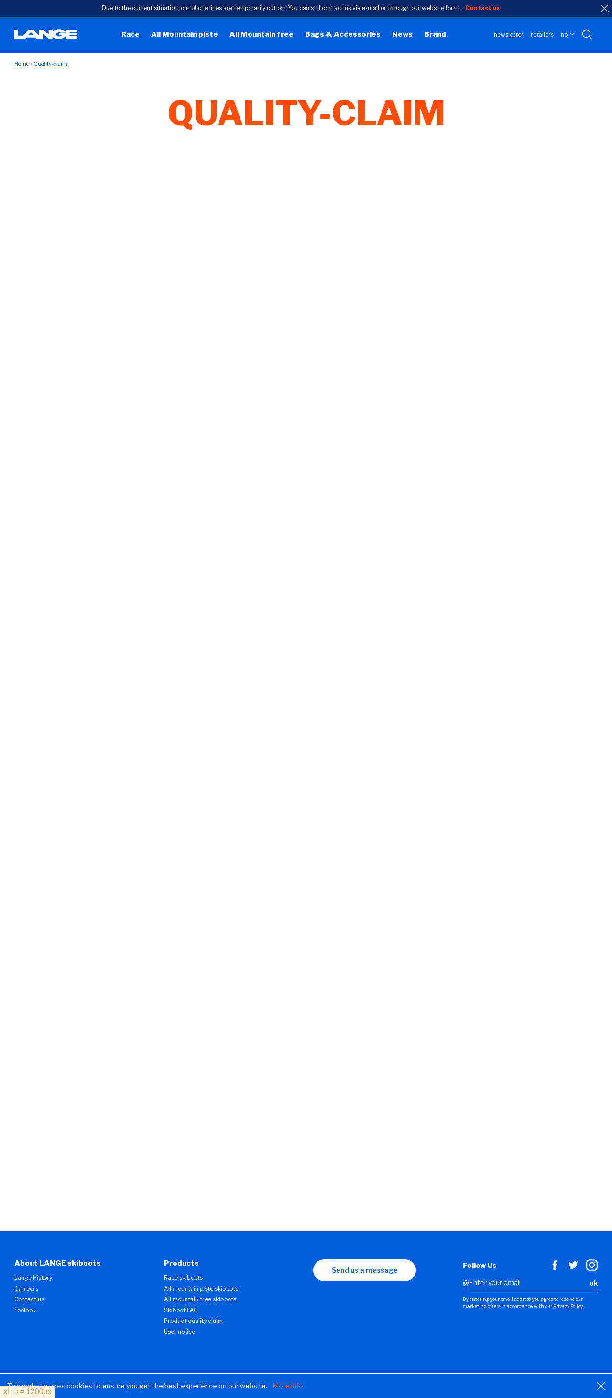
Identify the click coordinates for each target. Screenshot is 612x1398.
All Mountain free (262, 34)
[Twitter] (573, 1268)
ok (594, 1283)
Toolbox (25, 1310)
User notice (179, 1331)
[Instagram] (592, 1268)
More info (288, 1386)
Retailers (542, 34)
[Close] (601, 1386)
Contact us (29, 1299)
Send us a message (365, 1270)
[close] (605, 8)
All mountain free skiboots (200, 1299)
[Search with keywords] (587, 35)
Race (130, 34)
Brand (435, 34)
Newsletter (509, 34)
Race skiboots (183, 1277)
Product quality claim (193, 1320)
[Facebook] (554, 1268)
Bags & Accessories (343, 34)
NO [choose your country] (567, 34)
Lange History (33, 1277)
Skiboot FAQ (181, 1310)
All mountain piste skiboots (201, 1288)
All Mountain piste (184, 34)
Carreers (26, 1288)
